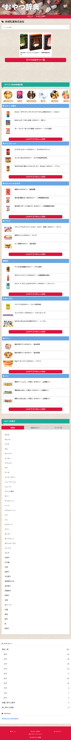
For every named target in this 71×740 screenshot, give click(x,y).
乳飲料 (7, 557)
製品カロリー (35, 428)
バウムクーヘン (10, 510)
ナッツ (7, 505)
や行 (36, 687)
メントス (8, 548)
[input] (35, 27)
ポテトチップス (10, 543)
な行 (36, 673)
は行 (36, 678)
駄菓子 (7, 628)
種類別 (13, 428)
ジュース (8, 486)
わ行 (36, 697)
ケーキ (7, 472)
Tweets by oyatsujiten (9, 718)
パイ (6, 515)
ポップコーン (9, 538)
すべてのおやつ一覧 (35, 59)
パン (6, 520)
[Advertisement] (35, 72)
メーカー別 (58, 428)
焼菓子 (7, 595)
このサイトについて (35, 734)
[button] (67, 27)
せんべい (8, 439)
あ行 (36, 654)
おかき (7, 434)
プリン (7, 529)
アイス (7, 444)
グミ (6, 468)
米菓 (6, 600)
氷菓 (6, 567)
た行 (36, 668)
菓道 (6, 614)
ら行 (36, 692)
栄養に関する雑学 (35, 702)
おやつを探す (35, 731)
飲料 (6, 619)
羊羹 (6, 609)
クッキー (8, 458)
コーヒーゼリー (10, 477)
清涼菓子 (8, 586)
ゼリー (7, 496)
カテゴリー (58, 731)
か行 (36, 658)
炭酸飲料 (8, 590)
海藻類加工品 (9, 581)
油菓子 (7, 571)
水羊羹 (7, 562)
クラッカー (8, 463)
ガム (6, 449)
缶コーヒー (8, 605)
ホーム (13, 731)
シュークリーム (10, 482)
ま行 (36, 683)
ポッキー (8, 534)
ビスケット (8, 524)
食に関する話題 (35, 707)
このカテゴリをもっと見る (35, 139)
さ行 (36, 663)
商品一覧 (35, 649)
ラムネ (7, 553)
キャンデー (8, 453)
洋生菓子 (8, 576)
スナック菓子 (9, 491)
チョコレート (9, 501)
